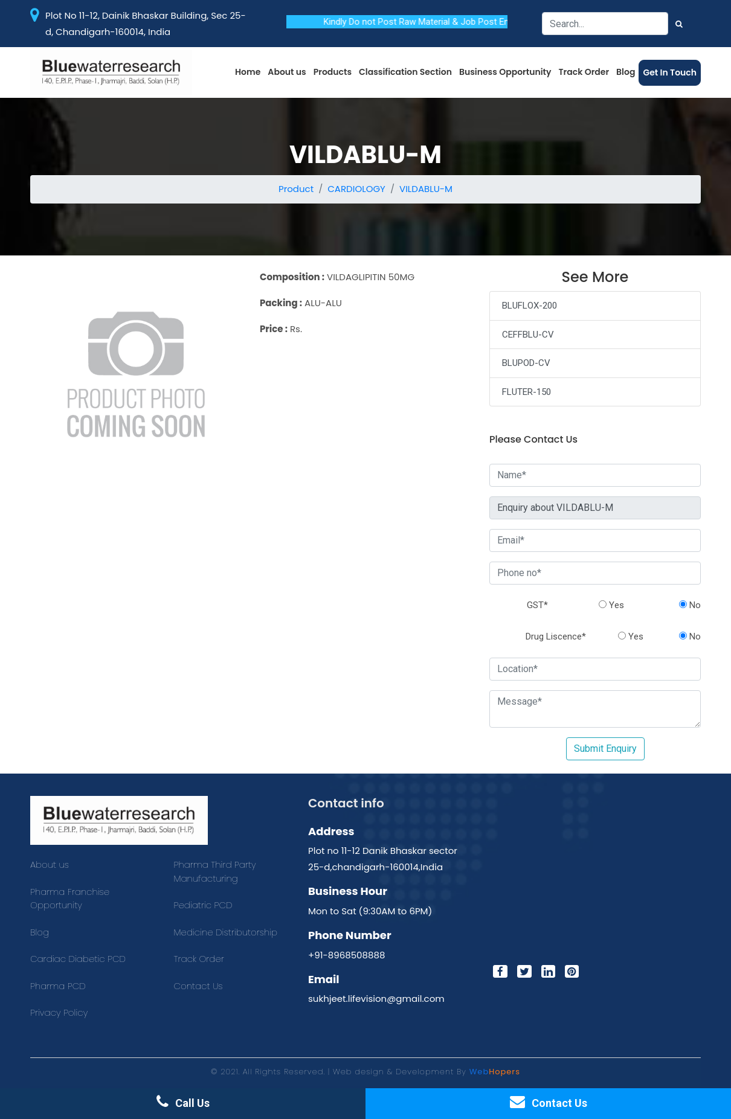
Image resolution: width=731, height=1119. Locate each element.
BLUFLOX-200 (529, 305)
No (690, 605)
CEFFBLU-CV (528, 334)
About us (287, 72)
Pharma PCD (58, 986)
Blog (625, 72)
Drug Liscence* (556, 636)
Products (333, 72)
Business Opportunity (505, 72)
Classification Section (405, 72)
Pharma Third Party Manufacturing (215, 871)
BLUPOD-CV (526, 363)
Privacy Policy (59, 1012)
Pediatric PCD (203, 905)
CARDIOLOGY (356, 188)
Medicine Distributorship (226, 932)
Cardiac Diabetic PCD (78, 958)
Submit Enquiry (605, 748)
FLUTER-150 (526, 391)
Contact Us (198, 986)
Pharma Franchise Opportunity (69, 898)
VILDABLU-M (425, 188)
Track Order (584, 72)
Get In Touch (670, 72)
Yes (611, 605)
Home (247, 72)
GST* (537, 605)
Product (296, 188)
